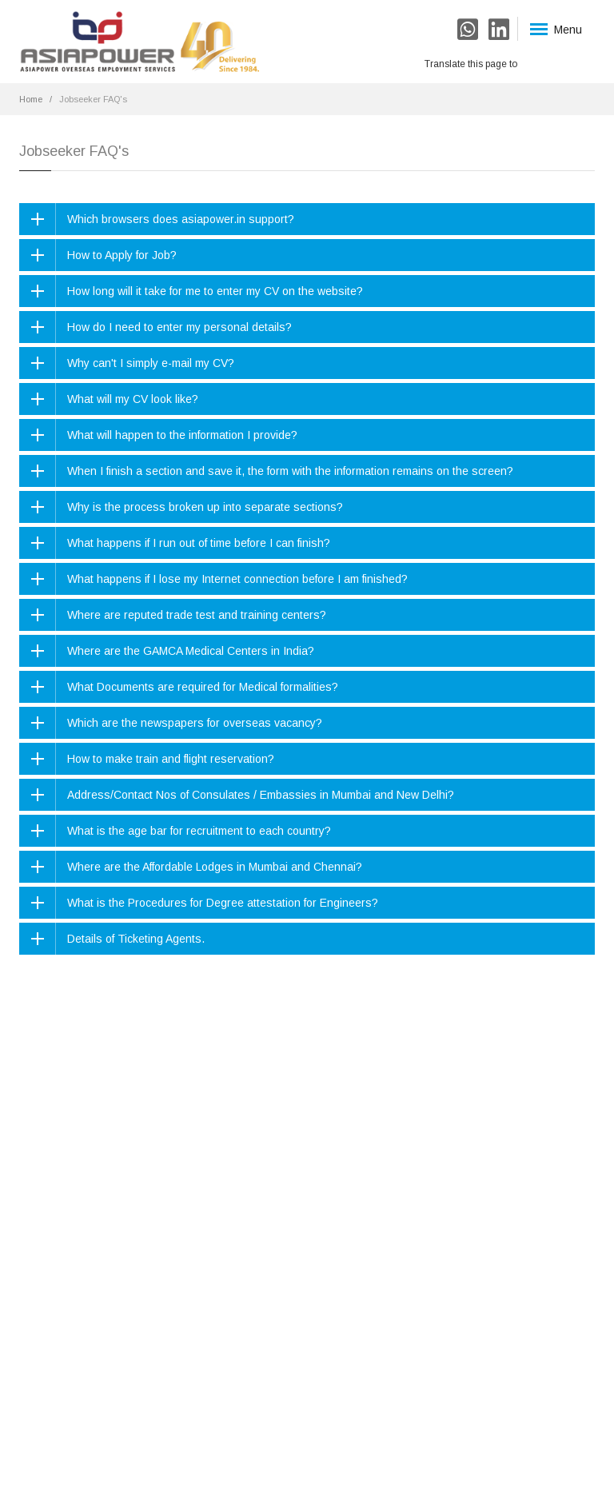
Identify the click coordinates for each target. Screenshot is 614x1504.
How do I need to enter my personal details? (179, 327)
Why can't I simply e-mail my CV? (150, 363)
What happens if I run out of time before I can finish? (198, 543)
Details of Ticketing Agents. (136, 938)
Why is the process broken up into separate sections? (205, 507)
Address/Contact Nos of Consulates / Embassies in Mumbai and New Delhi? (260, 794)
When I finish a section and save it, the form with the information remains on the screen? (290, 471)
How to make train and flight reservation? (170, 758)
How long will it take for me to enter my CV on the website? (215, 291)
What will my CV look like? (132, 399)
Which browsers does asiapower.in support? (180, 219)
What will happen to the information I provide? (182, 435)
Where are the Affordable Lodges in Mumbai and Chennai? (214, 866)
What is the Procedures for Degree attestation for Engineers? (222, 902)
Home (30, 99)
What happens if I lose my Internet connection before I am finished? (237, 578)
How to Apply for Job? (122, 255)
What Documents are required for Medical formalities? (202, 686)
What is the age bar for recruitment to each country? (199, 830)
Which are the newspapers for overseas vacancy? (194, 722)
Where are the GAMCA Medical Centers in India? (190, 650)
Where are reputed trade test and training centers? (196, 614)
